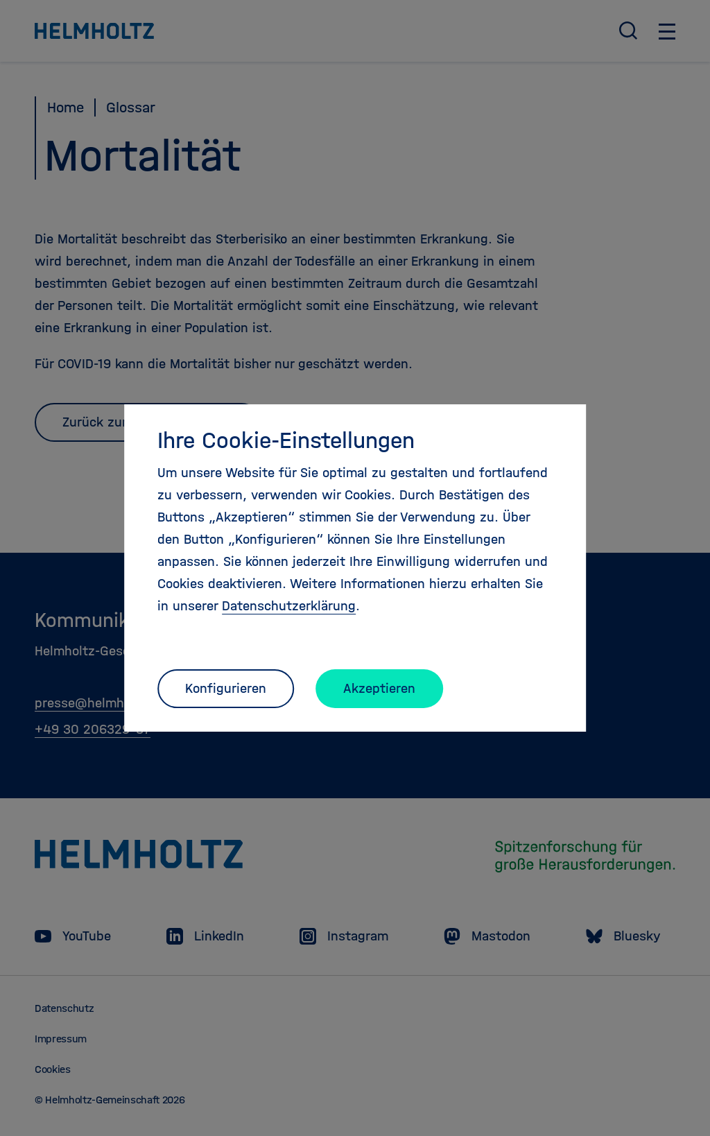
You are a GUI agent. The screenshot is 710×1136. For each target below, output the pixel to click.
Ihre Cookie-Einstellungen (286, 440)
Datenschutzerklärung (289, 606)
